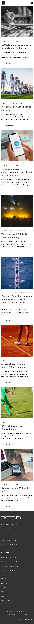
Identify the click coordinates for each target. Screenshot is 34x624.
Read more (9, 63)
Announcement (7, 293)
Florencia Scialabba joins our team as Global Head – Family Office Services (16, 299)
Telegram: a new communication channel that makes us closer (16, 172)
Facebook (11, 614)
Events (4, 231)
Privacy (19, 620)
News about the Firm (9, 41)
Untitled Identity (16, 103)
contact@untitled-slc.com (9, 524)
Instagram (22, 614)
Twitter (10, 611)
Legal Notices (28, 620)
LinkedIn (20, 611)
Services (4, 103)
